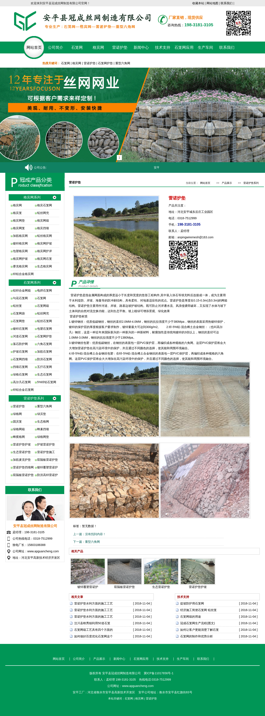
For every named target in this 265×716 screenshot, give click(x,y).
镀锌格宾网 (20, 243)
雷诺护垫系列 (34, 398)
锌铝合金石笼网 (23, 389)
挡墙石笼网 (20, 366)
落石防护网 (20, 344)
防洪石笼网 (44, 359)
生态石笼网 (44, 374)
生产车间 (205, 47)
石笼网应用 (184, 47)
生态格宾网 (44, 266)
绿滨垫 (41, 414)
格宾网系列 (32, 197)
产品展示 (227, 182)
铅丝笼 (17, 305)
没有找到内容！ (95, 534)
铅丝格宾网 (44, 235)
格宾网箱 (43, 220)
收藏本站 (198, 3)
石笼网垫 (19, 321)
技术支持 (162, 47)
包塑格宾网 (20, 251)
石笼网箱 (43, 305)
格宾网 (98, 47)
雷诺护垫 (119, 47)
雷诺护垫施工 (46, 452)
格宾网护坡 (44, 243)
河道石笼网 (20, 336)
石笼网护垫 (105, 63)
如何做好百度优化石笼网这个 (93, 636)
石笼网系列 (32, 282)
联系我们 (227, 3)
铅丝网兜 (43, 213)
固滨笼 (17, 421)
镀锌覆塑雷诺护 (47, 467)
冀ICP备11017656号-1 (158, 673)
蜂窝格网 (19, 436)
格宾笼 (17, 213)
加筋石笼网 (44, 351)
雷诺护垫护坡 (22, 444)
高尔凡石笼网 (22, 382)
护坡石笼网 (20, 351)
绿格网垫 (43, 436)
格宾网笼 (19, 228)
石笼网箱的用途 (190, 616)
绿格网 (17, 414)
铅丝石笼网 (44, 321)
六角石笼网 (44, 344)
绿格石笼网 (20, 374)
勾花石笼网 (20, 298)
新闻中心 (141, 47)
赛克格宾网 (20, 266)
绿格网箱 (19, 429)
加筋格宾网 (20, 235)
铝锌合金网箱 (22, 290)
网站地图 (212, 3)
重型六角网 (122, 63)
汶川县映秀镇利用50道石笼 (92, 623)
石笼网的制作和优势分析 (196, 636)
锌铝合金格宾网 (23, 274)
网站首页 (34, 47)
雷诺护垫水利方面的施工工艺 (93, 603)
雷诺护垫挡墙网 (23, 467)
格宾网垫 (19, 220)
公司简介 (55, 47)
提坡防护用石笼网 (192, 603)
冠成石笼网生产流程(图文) (197, 623)
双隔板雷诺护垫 (47, 459)
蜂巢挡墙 (43, 429)
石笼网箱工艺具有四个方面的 (93, 629)
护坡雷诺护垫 (46, 444)
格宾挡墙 (43, 228)
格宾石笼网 (44, 205)
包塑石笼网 (44, 328)
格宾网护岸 (44, 251)
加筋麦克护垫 (22, 459)
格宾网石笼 (44, 258)
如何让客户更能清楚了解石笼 (199, 629)
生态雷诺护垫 (22, 452)
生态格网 (43, 421)
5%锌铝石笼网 (46, 382)
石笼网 (77, 47)
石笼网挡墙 (20, 359)
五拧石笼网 (44, 366)
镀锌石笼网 (20, 328)
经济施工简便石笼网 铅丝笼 (198, 610)
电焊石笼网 (44, 290)
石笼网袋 (19, 313)
